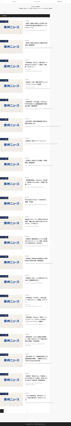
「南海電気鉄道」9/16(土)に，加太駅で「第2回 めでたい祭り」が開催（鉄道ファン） (36, 182)
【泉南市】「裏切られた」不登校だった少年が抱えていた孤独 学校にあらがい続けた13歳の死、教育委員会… (36, 378)
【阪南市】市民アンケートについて (35, 141)
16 (27, 410)
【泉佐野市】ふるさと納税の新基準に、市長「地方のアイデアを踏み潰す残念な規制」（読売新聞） (36, 339)
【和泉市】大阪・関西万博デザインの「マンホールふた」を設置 (36, 83)
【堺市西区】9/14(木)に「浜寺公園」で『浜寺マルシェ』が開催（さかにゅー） (36, 300)
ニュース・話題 (4, 21)
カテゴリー (14, 1)
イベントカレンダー (37, 1)
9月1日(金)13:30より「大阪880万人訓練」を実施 (36, 201)
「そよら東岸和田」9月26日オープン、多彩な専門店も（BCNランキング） (35, 398)
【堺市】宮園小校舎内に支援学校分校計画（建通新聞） (36, 44)
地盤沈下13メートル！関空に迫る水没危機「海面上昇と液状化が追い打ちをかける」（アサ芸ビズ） (36, 221)
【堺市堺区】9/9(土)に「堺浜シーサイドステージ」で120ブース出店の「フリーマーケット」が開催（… (36, 319)
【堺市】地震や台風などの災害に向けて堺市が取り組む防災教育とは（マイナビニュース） (36, 25)
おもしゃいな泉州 (35, 6)
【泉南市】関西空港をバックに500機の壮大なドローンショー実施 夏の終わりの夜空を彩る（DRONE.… (36, 241)
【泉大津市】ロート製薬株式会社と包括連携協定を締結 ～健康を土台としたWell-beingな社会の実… (36, 358)
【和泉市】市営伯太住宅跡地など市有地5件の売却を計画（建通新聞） (36, 259)
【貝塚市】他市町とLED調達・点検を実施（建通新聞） (36, 162)
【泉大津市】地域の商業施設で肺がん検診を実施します (36, 122)
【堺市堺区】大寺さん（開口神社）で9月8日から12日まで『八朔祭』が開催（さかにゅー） (36, 65)
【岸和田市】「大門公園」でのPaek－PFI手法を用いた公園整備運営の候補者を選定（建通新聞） (36, 104)
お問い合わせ (59, 1)
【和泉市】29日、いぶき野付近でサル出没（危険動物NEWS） (36, 279)
